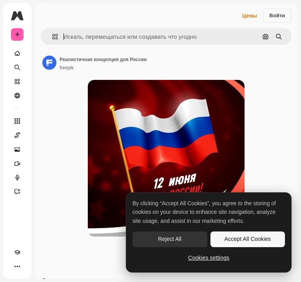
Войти (277, 15)
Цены (249, 16)
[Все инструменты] (17, 121)
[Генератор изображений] (17, 149)
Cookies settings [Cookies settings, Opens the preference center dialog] (208, 258)
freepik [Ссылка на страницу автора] (67, 67)
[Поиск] (17, 67)
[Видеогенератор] (17, 163)
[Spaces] (17, 135)
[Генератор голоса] (17, 177)
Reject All (169, 239)
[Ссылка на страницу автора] (49, 63)
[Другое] (17, 266)
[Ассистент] (17, 191)
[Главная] (17, 53)
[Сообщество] (17, 95)
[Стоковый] (17, 81)
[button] (52, 37)
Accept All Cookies (248, 239)
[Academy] (17, 252)
